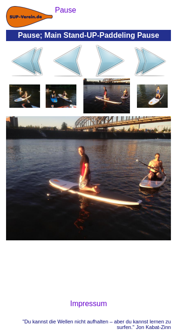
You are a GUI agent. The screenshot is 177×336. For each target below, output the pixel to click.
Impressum (88, 304)
